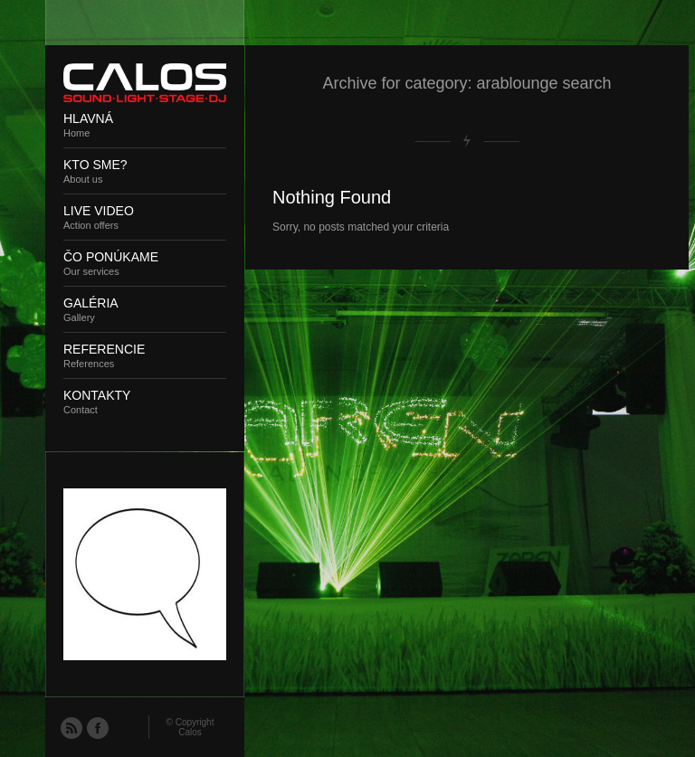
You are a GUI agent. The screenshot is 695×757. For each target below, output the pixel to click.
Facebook (97, 727)
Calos (190, 732)
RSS (70, 727)
